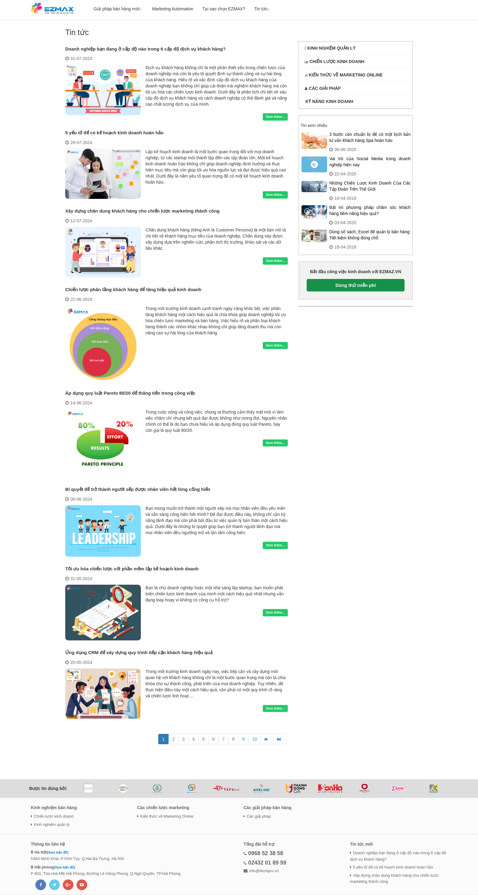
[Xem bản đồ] (57, 852)
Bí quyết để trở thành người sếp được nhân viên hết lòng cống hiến (137, 489)
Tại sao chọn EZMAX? (223, 8)
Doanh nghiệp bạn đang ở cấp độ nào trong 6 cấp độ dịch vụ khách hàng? (145, 48)
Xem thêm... (275, 116)
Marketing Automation (172, 8)
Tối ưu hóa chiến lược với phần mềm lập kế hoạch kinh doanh (132, 568)
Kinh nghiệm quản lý (50, 824)
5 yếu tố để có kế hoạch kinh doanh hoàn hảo (114, 132)
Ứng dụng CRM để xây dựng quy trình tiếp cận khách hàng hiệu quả (138, 652)
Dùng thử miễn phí (355, 285)
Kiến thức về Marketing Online (165, 816)
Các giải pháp (257, 816)
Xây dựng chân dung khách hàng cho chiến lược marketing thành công (142, 210)
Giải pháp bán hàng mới (118, 8)
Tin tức (262, 8)
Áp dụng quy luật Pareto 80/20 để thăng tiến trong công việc (130, 393)
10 (254, 739)
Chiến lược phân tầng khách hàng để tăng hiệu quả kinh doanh (133, 289)
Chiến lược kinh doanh (52, 816)
